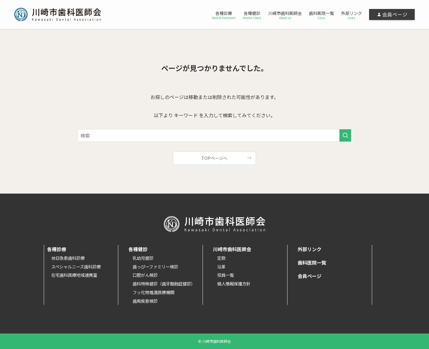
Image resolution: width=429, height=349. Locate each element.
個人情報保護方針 (234, 283)
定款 (221, 258)
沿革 (221, 266)
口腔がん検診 (145, 275)
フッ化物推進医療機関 (153, 292)
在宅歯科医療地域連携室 (74, 275)
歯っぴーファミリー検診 (155, 266)
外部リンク (309, 249)
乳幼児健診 (143, 258)
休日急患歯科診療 (68, 258)
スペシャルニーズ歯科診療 (76, 266)
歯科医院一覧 (312, 262)
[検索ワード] (214, 135)
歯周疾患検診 (145, 301)
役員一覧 (225, 275)
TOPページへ (214, 158)
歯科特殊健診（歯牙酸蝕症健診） (164, 283)
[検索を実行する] (345, 135)
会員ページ (309, 275)
